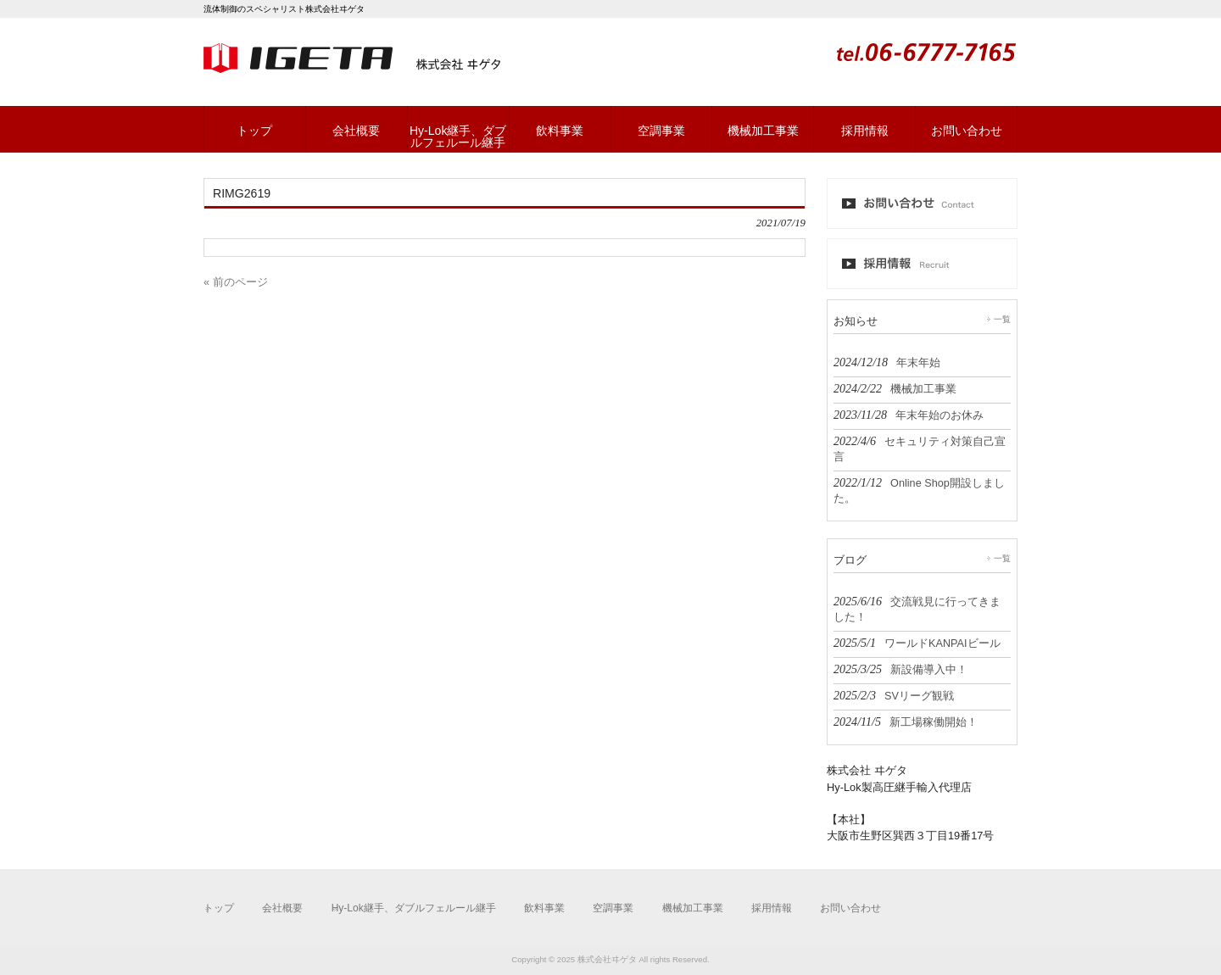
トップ (219, 908)
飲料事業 (544, 908)
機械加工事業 (692, 908)
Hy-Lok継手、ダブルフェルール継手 (414, 908)
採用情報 (771, 908)
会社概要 (282, 908)
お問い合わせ (850, 908)
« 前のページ (236, 282)
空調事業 (613, 908)
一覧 (1002, 319)
